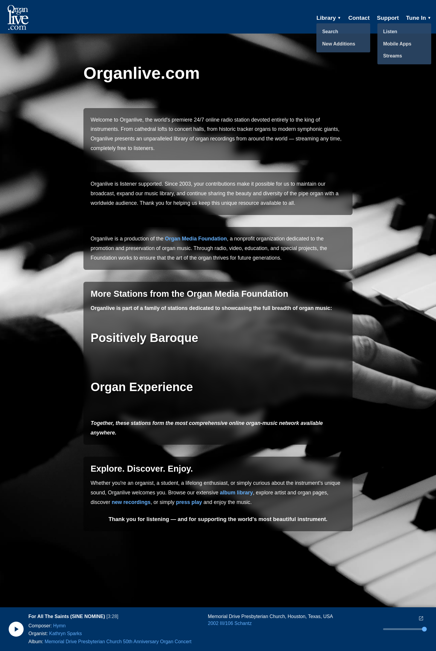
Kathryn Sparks (65, 633)
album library (236, 493)
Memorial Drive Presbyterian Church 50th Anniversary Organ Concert (118, 641)
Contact (359, 18)
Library (328, 18)
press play (189, 502)
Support (388, 18)
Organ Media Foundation (196, 239)
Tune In (418, 18)
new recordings (131, 502)
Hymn (59, 625)
